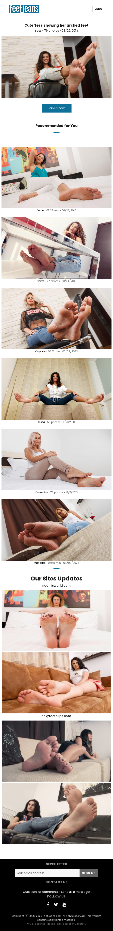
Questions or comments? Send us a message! (56, 892)
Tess (38, 30)
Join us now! (57, 108)
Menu (98, 9)
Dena (40, 210)
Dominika (41, 492)
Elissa (41, 422)
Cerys (40, 281)
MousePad (53, 924)
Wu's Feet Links (36, 924)
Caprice (40, 351)
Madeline (40, 563)
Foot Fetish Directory (74, 924)
